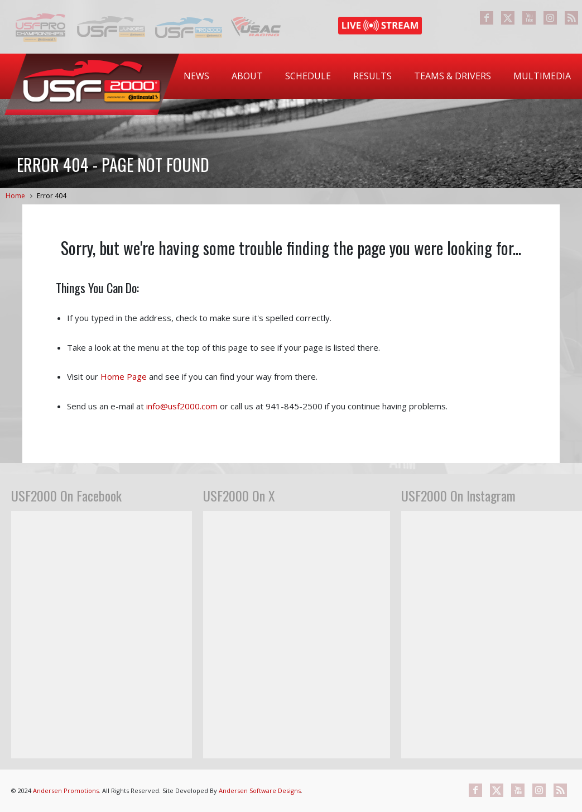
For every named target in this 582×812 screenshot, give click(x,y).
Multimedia (542, 76)
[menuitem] (196, 76)
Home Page (123, 376)
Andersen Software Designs (260, 790)
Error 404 (51, 195)
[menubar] (377, 76)
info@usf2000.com (182, 406)
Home (15, 195)
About (247, 76)
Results (372, 76)
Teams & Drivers (452, 76)
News (196, 76)
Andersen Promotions (66, 790)
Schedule (308, 76)
